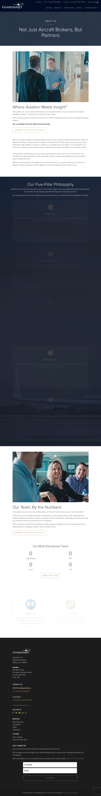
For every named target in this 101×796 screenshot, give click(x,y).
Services (59, 8)
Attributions (59, 793)
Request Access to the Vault (29, 130)
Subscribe (49, 778)
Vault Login (93, 2)
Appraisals (16, 730)
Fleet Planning (18, 722)
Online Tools (69, 8)
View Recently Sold (20, 740)
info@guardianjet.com (21, 705)
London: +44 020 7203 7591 (74, 2)
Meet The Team (50, 575)
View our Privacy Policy (75, 758)
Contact (38, 2)
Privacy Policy (51, 793)
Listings (49, 8)
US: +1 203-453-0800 (52, 2)
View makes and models (71, 793)
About (80, 8)
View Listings (17, 737)
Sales (15, 727)
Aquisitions (17, 724)
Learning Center (92, 8)
